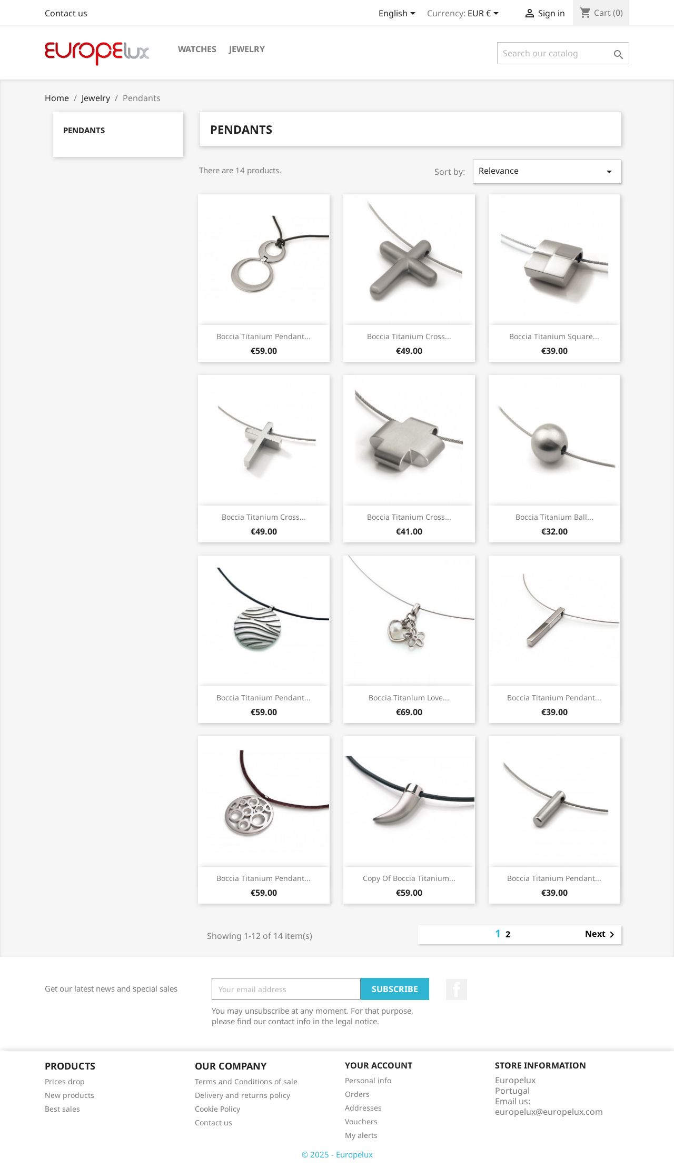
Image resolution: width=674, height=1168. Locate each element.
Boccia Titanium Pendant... (263, 336)
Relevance (547, 171)
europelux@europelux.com (549, 1111)
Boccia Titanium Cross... (409, 336)
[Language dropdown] (399, 14)
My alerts (361, 1135)
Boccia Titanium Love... (409, 697)
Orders (357, 1094)
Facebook (456, 989)
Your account (378, 1065)
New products (69, 1095)
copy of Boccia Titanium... (409, 878)
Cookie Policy (217, 1109)
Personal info (368, 1080)
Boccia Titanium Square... (554, 336)
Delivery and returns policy (242, 1095)
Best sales (62, 1109)
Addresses (363, 1108)
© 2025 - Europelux (337, 1154)
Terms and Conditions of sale (246, 1081)
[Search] (563, 53)
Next (601, 934)
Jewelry (247, 49)
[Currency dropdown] (485, 14)
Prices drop (65, 1081)
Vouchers (361, 1121)
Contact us (66, 13)
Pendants (84, 130)
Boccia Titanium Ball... (554, 517)
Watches (197, 49)
